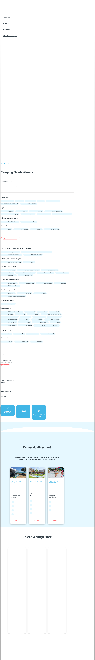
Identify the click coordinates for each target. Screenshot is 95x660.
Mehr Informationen (10, 239)
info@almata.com (4, 364)
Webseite (2, 365)
